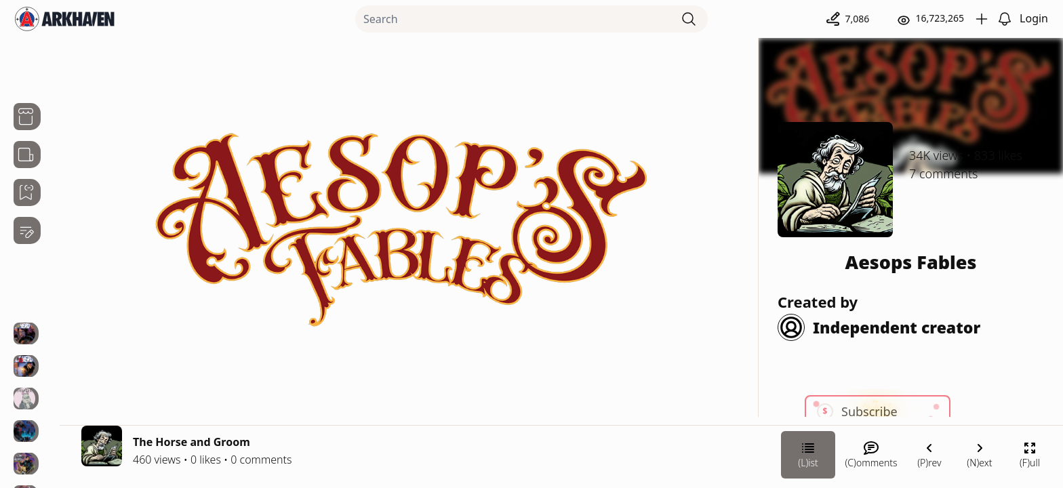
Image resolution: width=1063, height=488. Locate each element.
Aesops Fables (911, 261)
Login (1034, 18)
